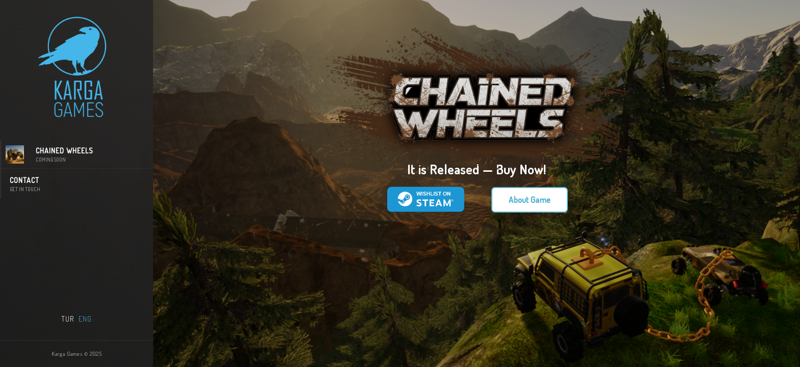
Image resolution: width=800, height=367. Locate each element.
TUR (67, 318)
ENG (85, 318)
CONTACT (77, 184)
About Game (530, 200)
